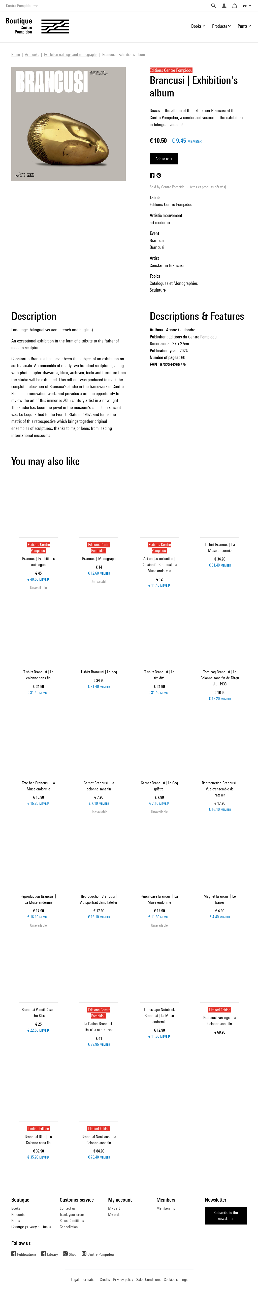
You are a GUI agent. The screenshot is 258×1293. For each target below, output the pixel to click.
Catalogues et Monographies (174, 283)
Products (17, 1214)
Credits (105, 1279)
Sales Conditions (72, 1220)
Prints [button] (242, 26)
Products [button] (219, 26)
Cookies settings (175, 1279)
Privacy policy (123, 1279)
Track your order (72, 1214)
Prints (15, 1220)
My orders (115, 1214)
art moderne (160, 222)
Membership (165, 1208)
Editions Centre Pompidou (171, 204)
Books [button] (196, 26)
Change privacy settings (31, 1226)
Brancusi (157, 240)
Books (15, 1208)
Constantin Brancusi (167, 265)
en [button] (245, 5)
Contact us (68, 1208)
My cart (114, 1208)
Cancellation (69, 1227)
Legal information (83, 1279)
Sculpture (158, 290)
